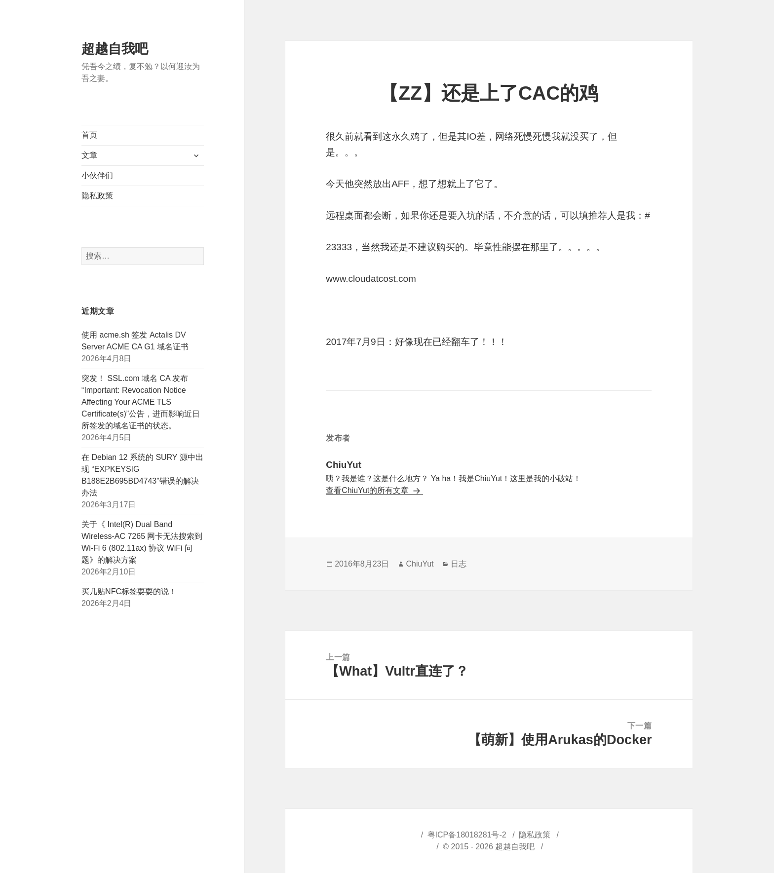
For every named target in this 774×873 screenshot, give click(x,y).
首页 (89, 135)
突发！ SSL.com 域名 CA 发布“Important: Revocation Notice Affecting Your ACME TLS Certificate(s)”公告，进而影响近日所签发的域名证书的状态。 (140, 402)
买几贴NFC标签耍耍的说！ (129, 591)
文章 (89, 155)
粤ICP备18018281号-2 (466, 835)
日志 (458, 564)
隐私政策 (97, 195)
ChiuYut (419, 564)
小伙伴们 (97, 175)
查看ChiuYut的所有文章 (368, 490)
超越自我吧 (114, 48)
